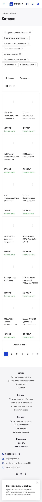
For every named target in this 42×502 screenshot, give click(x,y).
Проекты (21, 443)
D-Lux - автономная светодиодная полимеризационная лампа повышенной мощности (31, 116)
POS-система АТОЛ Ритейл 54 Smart (29, 239)
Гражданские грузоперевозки (21, 381)
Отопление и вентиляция (16, 59)
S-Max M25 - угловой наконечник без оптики (10, 322)
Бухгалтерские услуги (21, 377)
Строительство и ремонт (16, 43)
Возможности (21, 447)
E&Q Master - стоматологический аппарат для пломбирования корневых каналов (11, 157)
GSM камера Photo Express (28, 155)
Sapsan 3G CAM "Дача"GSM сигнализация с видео (29, 322)
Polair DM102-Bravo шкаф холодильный (9, 239)
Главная (5, 13)
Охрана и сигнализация (16, 38)
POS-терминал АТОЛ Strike (10, 279)
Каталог (21, 395)
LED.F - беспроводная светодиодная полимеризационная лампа (31, 198)
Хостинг (21, 388)
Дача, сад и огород (13, 48)
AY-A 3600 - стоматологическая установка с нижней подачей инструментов (11, 116)
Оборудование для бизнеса (17, 32)
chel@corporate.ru (12, 459)
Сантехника (10, 65)
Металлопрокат (12, 54)
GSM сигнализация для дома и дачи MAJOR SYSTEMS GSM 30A (11, 198)
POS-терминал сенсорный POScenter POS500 (30, 280)
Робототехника (28, 65)
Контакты (21, 439)
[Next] (37, 354)
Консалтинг (21, 384)
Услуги (21, 373)
